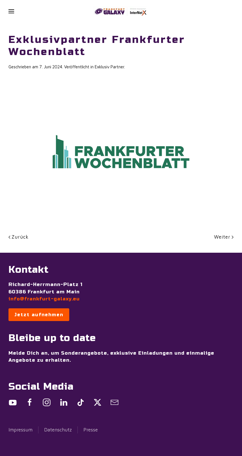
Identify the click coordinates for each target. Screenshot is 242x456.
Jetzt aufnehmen (38, 314)
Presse (90, 430)
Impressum (20, 430)
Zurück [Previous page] (18, 237)
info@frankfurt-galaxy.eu (44, 299)
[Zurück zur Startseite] (121, 11)
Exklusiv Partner (109, 66)
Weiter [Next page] (224, 237)
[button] (11, 11)
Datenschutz (58, 430)
